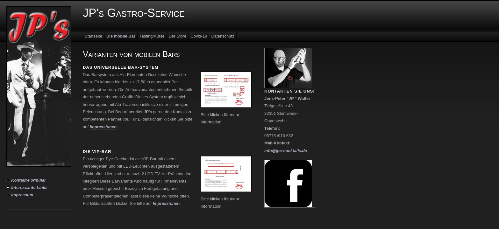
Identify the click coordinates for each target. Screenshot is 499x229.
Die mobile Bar (120, 36)
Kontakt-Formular (28, 180)
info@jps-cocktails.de (285, 150)
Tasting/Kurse (152, 36)
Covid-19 (198, 36)
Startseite (93, 36)
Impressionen (103, 126)
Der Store (178, 36)
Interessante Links (29, 187)
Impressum (22, 194)
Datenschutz (222, 36)
